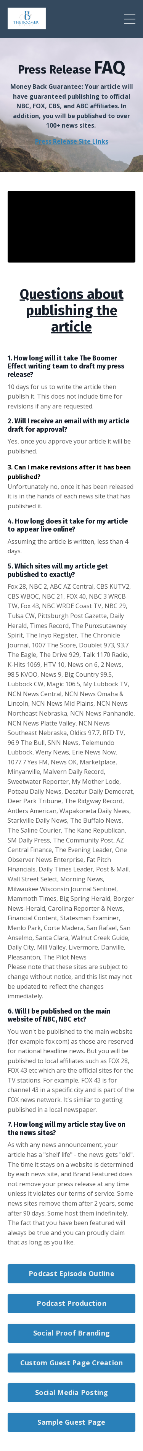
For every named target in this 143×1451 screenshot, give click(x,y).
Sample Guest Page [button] (71, 1422)
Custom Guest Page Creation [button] (71, 1362)
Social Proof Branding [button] (71, 1332)
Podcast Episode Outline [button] (71, 1273)
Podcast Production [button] (71, 1303)
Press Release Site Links (71, 141)
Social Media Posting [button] (71, 1392)
